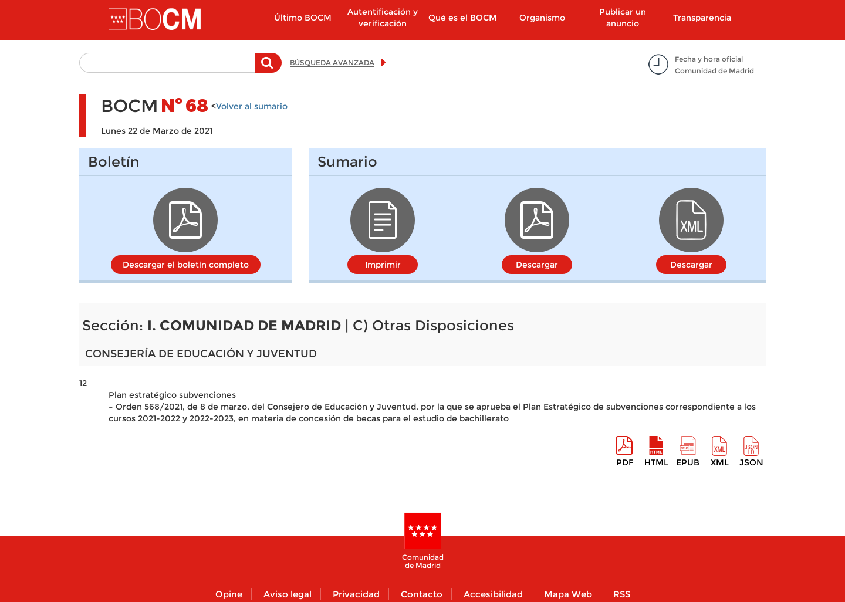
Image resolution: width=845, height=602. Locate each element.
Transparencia (702, 17)
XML (720, 462)
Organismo (542, 17)
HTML (656, 462)
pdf (624, 462)
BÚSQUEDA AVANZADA (332, 62)
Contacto (421, 594)
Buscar (268, 69)
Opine (228, 594)
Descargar (537, 264)
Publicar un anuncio (622, 17)
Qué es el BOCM (462, 17)
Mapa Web (568, 594)
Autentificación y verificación (382, 17)
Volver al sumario (252, 106)
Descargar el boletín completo (186, 264)
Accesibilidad (493, 594)
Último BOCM (303, 17)
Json (751, 462)
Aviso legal (287, 594)
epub (687, 462)
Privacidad (356, 594)
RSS (621, 594)
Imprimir (383, 264)
